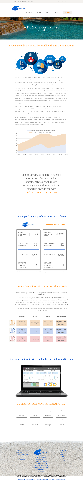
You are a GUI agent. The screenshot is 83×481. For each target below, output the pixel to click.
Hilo (61, 411)
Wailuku (61, 424)
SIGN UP (67, 12)
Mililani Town (61, 415)
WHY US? (29, 12)
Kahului (21, 420)
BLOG (65, 461)
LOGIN (68, 1)
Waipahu (21, 415)
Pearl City (48, 411)
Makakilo (21, 424)
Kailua (35, 415)
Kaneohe (48, 415)
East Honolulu (35, 411)
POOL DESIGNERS (41, 467)
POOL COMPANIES (41, 465)
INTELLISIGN (27, 479)
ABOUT (47, 12)
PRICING (38, 12)
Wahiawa (35, 424)
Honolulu (22, 411)
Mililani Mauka (61, 420)
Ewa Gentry (34, 420)
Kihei (48, 420)
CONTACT (56, 12)
